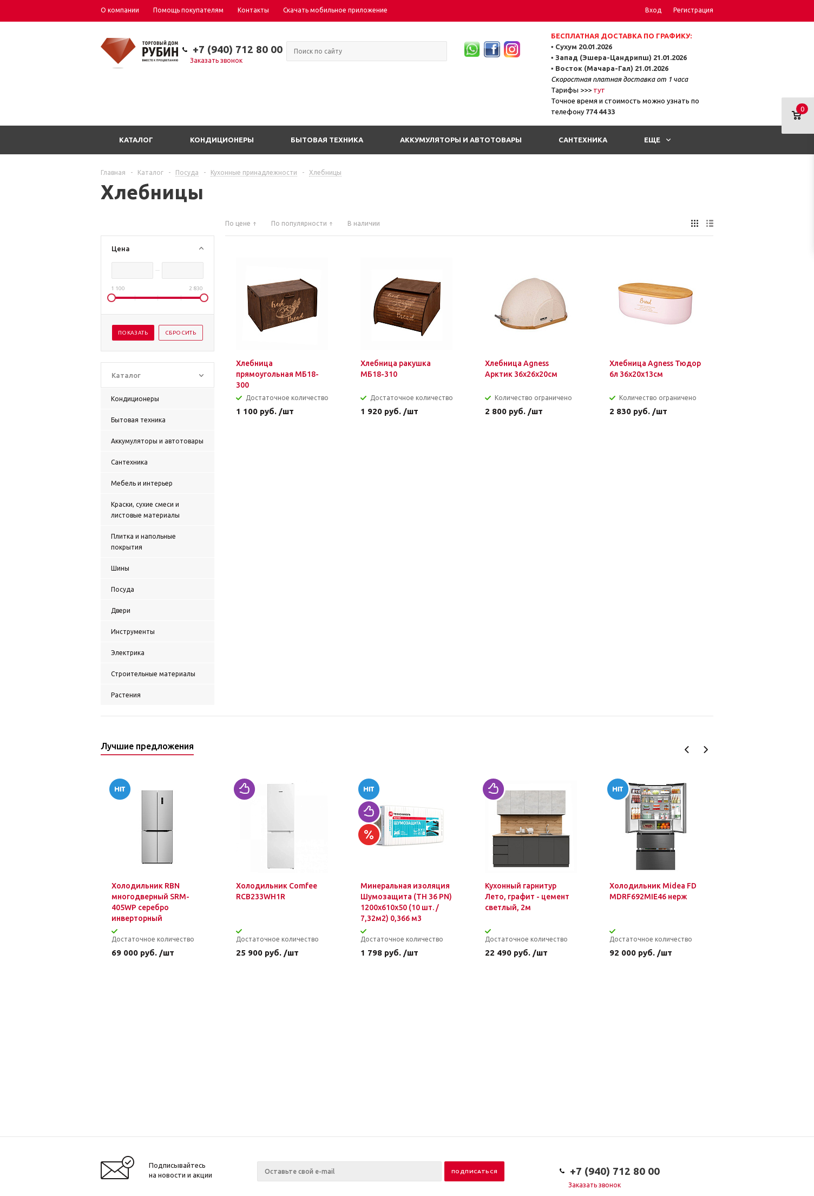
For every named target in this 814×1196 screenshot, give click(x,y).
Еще (657, 139)
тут (599, 90)
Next (705, 749)
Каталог (136, 139)
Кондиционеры (222, 139)
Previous (687, 749)
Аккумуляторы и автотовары (461, 139)
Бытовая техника (327, 139)
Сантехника (583, 139)
